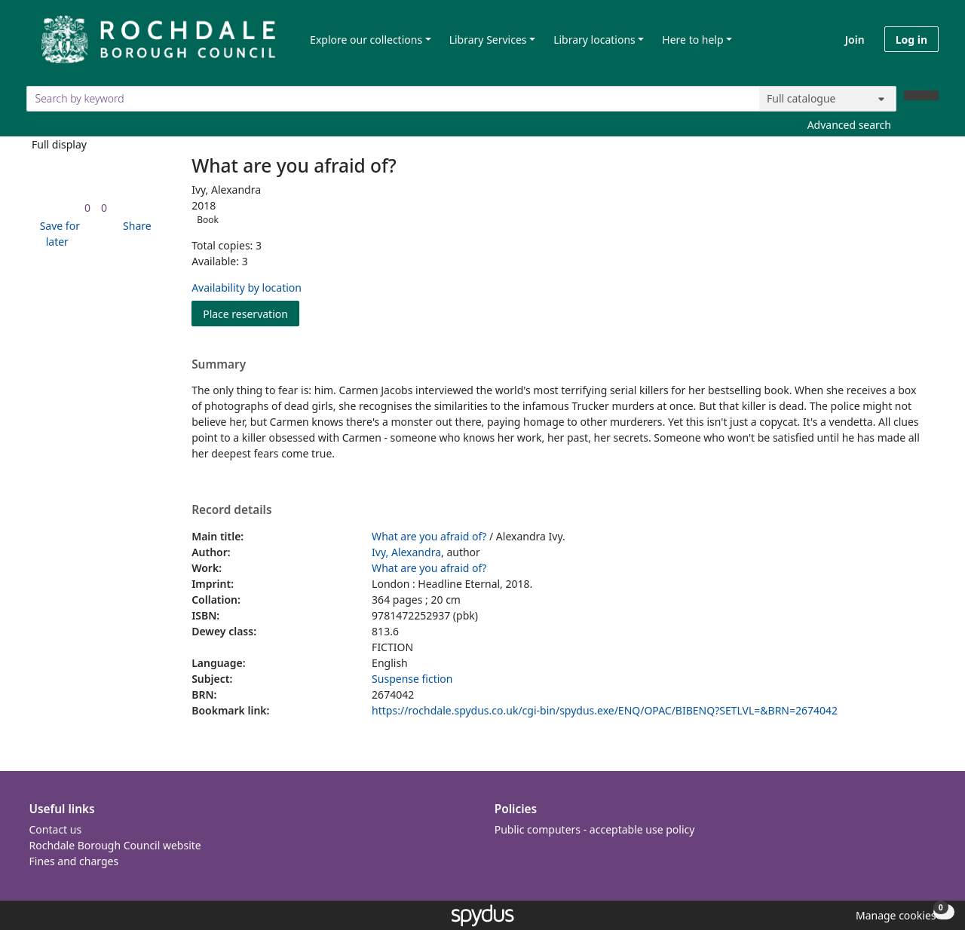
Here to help (692, 39)
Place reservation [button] (251, 313)
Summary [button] (218, 365)
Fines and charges (74, 861)
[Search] (921, 95)
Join (855, 39)
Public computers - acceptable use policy (595, 829)
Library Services (488, 39)
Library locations (594, 39)
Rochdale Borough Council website (115, 845)
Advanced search (849, 125)
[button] (57, 233)
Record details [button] (231, 510)
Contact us (55, 829)
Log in (911, 39)
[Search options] (827, 99)
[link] (87, 207)
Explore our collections (366, 39)
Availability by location (246, 287)
